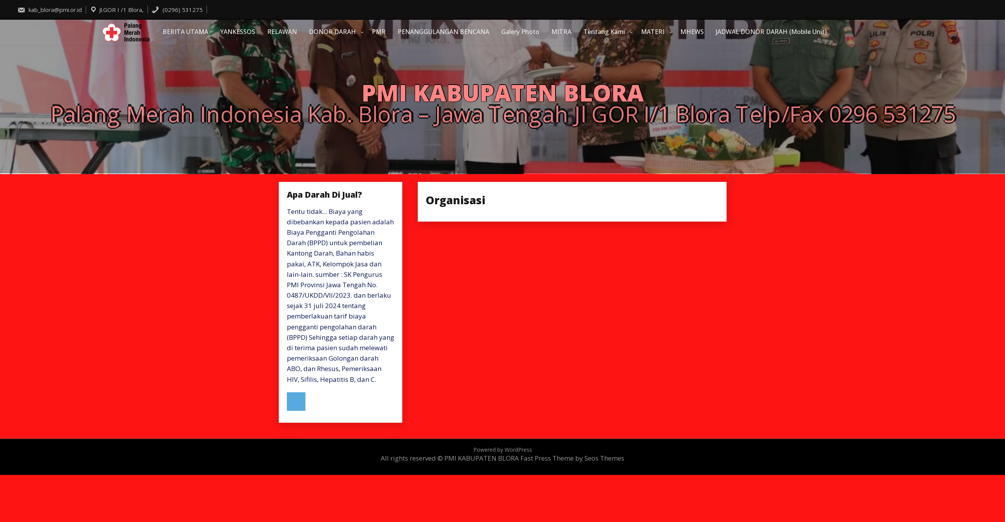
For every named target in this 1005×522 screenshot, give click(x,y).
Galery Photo (520, 31)
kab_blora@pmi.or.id (49, 10)
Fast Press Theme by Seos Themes (572, 458)
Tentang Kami (604, 31)
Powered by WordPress (502, 449)
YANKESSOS (237, 31)
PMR (379, 31)
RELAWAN (282, 31)
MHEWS (692, 31)
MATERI (652, 31)
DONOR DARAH (332, 31)
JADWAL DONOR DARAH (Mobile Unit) (771, 31)
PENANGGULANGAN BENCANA (443, 31)
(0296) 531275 (177, 10)
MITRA (561, 31)
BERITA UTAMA (185, 31)
